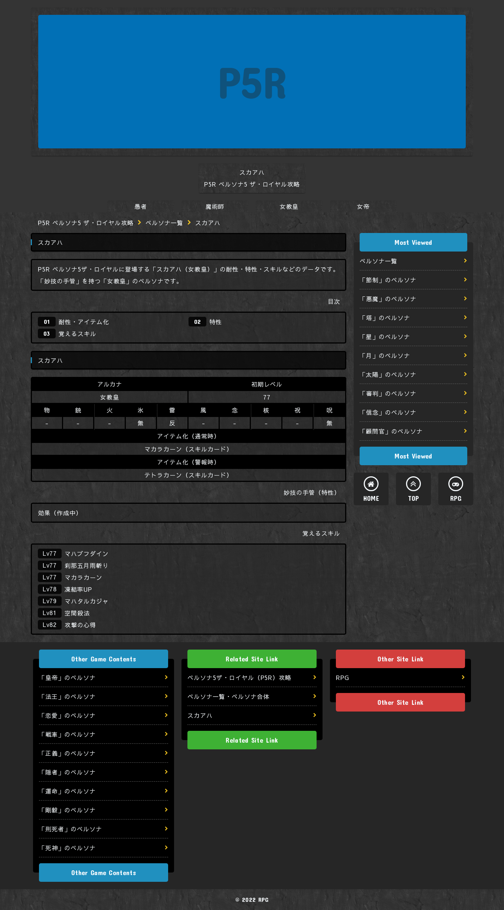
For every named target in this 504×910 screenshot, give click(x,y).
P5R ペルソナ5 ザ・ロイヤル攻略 (86, 223)
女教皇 (289, 206)
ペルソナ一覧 (164, 223)
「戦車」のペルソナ (67, 734)
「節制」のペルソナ (388, 280)
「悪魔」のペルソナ (388, 299)
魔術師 (215, 206)
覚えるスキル (77, 333)
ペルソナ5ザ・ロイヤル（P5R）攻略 (239, 677)
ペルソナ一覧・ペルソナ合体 (228, 696)
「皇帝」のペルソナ (67, 677)
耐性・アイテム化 (84, 322)
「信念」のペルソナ (388, 412)
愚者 (140, 206)
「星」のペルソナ (385, 336)
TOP (413, 498)
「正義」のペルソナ (67, 753)
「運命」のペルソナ (67, 791)
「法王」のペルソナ (67, 696)
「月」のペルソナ (385, 355)
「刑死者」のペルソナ (70, 829)
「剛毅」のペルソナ (67, 810)
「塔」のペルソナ (385, 317)
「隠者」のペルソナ (67, 772)
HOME (371, 498)
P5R (252, 81)
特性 (215, 322)
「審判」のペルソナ (388, 393)
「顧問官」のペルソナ (391, 431)
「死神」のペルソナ (67, 848)
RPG (456, 498)
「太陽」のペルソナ (388, 374)
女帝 (363, 206)
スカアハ (200, 715)
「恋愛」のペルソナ (67, 715)
